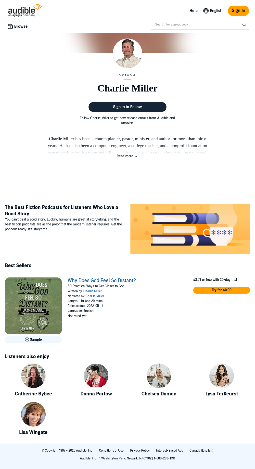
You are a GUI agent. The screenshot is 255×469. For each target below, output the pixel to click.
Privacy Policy (140, 451)
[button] (127, 156)
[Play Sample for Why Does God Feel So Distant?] (33, 339)
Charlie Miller (92, 291)
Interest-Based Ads (170, 451)
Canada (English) (201, 451)
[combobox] (200, 24)
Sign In (238, 10)
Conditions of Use (111, 451)
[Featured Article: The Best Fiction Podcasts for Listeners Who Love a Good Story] (190, 229)
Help (194, 10)
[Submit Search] (244, 24)
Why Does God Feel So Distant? (102, 281)
